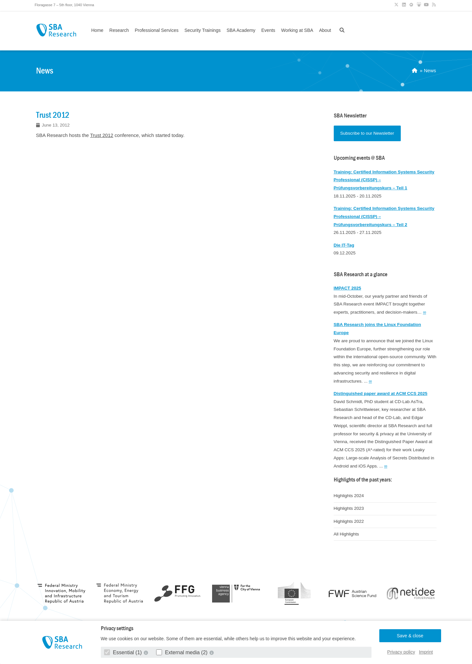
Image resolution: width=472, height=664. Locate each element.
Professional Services (157, 30)
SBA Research (56, 30)
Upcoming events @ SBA (359, 158)
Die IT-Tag (344, 245)
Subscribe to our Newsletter (367, 133)
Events (268, 30)
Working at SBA (297, 30)
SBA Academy (240, 30)
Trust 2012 (101, 135)
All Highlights (346, 534)
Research (119, 30)
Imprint (426, 652)
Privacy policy (401, 652)
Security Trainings (202, 30)
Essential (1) (123, 652)
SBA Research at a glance (360, 274)
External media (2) (182, 652)
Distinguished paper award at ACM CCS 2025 (380, 393)
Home (97, 30)
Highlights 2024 (349, 495)
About (325, 30)
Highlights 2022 (349, 521)
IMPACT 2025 (347, 288)
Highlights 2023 (349, 508)
